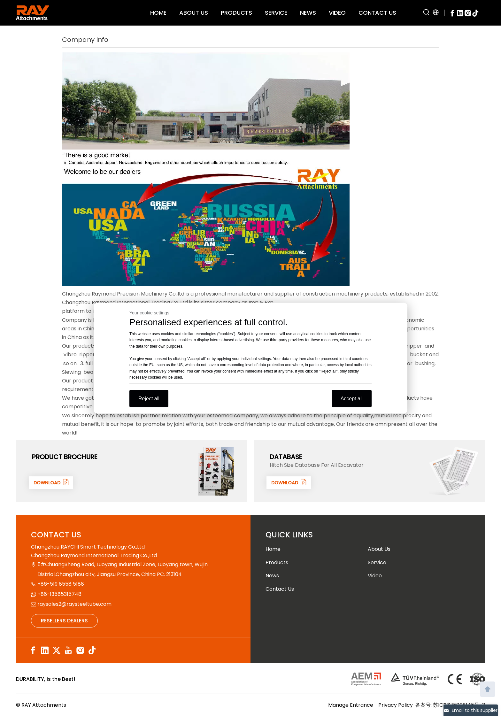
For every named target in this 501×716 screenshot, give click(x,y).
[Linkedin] (460, 12)
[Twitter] (56, 650)
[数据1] (454, 471)
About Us (379, 549)
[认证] (418, 679)
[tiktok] (475, 12)
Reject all (148, 398)
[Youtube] (68, 650)
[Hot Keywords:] (426, 13)
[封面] (216, 471)
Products (277, 562)
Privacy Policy (395, 705)
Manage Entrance (350, 705)
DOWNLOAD (52, 482)
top (487, 688)
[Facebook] (452, 12)
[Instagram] (468, 12)
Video (375, 575)
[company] (206, 101)
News (272, 575)
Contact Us (280, 589)
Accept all (352, 398)
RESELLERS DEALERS (64, 620)
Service (377, 562)
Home (273, 549)
